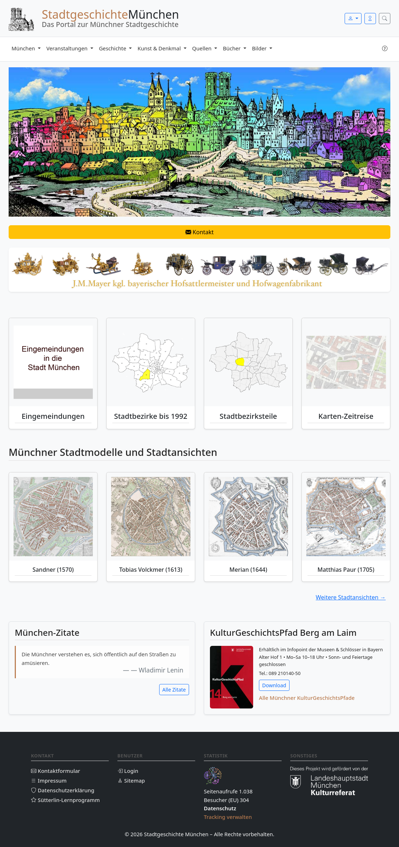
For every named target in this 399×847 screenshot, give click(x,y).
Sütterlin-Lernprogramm (65, 799)
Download (274, 685)
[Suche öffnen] (384, 18)
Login (127, 770)
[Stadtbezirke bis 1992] (151, 362)
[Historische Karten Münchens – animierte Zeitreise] (346, 362)
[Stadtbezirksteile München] (248, 362)
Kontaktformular (55, 770)
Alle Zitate (174, 689)
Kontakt (199, 232)
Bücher (232, 48)
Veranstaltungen (67, 48)
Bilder (260, 48)
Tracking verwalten (228, 816)
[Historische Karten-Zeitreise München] (346, 362)
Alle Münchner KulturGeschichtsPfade (307, 697)
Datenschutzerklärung (62, 790)
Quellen (202, 48)
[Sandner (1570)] (53, 516)
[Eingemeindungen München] (53, 362)
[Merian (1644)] (248, 516)
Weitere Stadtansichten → (351, 597)
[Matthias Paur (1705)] (346, 516)
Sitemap (131, 780)
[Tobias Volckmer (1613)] (151, 516)
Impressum (49, 780)
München (24, 48)
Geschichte (113, 48)
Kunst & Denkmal (160, 48)
